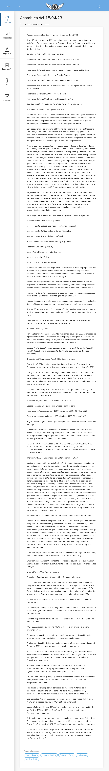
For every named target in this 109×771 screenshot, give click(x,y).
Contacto (7, 97)
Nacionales (7, 35)
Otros (7, 82)
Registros (7, 50)
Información (7, 66)
